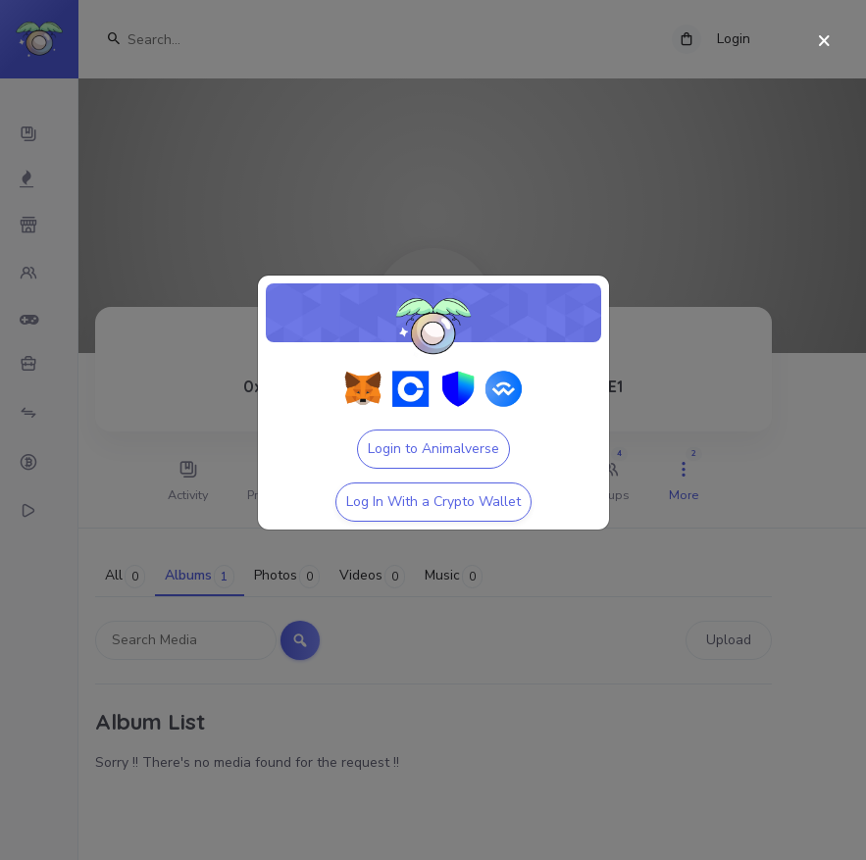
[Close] (824, 41)
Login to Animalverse (433, 448)
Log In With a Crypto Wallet (433, 501)
